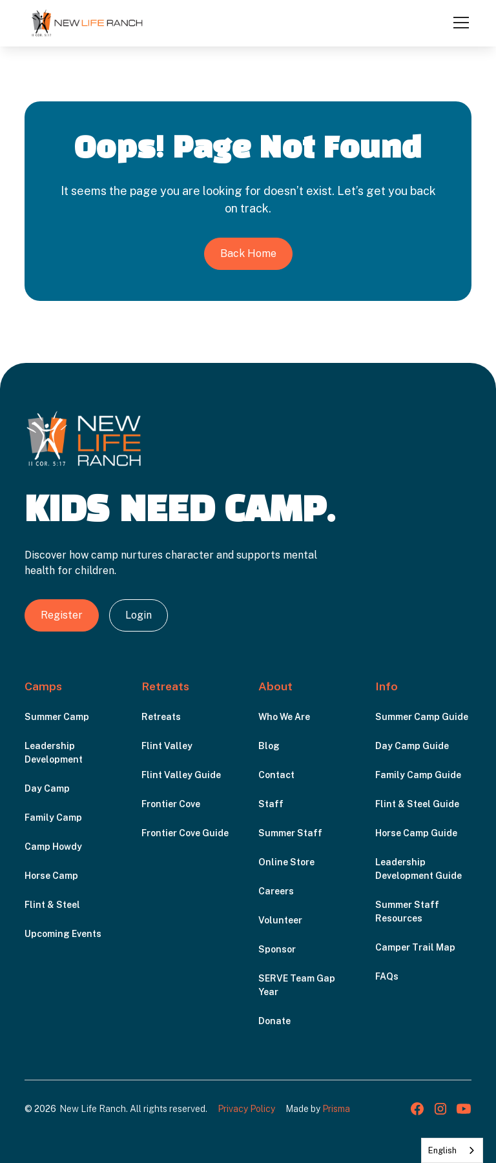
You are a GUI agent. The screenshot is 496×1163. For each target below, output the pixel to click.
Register (62, 615)
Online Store (286, 862)
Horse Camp (51, 875)
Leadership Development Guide (418, 869)
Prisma (336, 1109)
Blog (269, 746)
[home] (87, 22)
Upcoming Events (63, 934)
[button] (458, 22)
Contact (276, 775)
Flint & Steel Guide (417, 804)
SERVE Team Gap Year (296, 985)
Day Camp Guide (412, 746)
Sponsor (277, 949)
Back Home (248, 253)
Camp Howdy (53, 846)
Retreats (161, 717)
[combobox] (452, 1150)
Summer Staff (290, 833)
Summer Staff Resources (407, 911)
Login (138, 615)
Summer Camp (57, 717)
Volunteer (280, 920)
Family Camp (53, 817)
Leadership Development (54, 753)
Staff (271, 804)
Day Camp (47, 788)
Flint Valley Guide (181, 775)
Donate (274, 1021)
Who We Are (284, 717)
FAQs (386, 976)
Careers (276, 891)
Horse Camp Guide (416, 833)
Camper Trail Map (415, 947)
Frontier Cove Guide (185, 833)
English (442, 1150)
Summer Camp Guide (421, 717)
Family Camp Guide (418, 775)
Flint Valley (166, 746)
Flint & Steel (52, 905)
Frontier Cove (170, 804)
